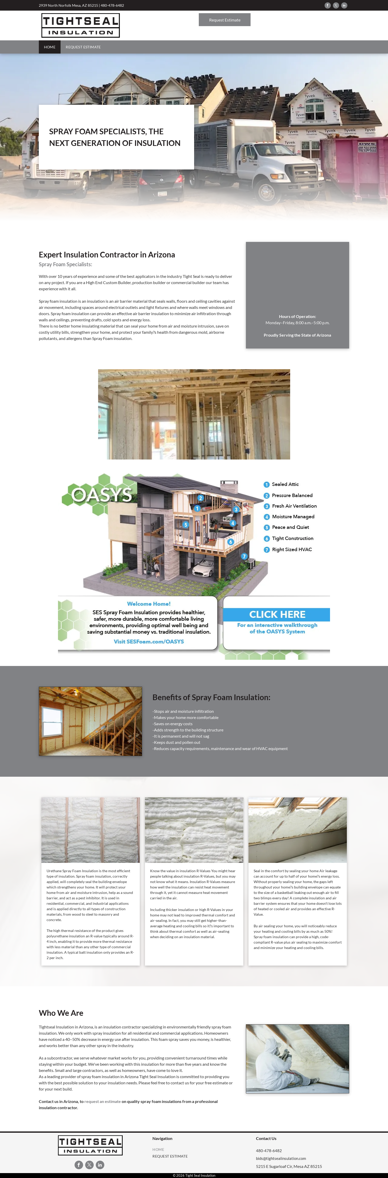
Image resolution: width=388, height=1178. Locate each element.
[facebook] (328, 6)
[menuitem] (50, 47)
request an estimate (102, 1101)
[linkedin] (344, 6)
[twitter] (336, 6)
